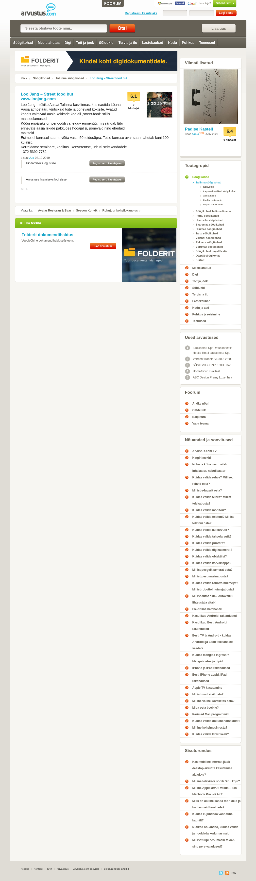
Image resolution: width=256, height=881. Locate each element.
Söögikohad (23, 43)
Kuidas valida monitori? (209, 510)
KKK (49, 868)
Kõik (24, 78)
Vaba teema (200, 423)
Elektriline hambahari (207, 609)
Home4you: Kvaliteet (202, 371)
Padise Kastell (199, 129)
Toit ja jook (85, 43)
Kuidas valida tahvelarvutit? (212, 536)
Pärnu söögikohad (207, 215)
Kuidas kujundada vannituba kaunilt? (212, 817)
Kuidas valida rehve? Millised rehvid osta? (213, 481)
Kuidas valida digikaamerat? (212, 550)
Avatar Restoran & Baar (54, 210)
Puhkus (188, 43)
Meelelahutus (49, 43)
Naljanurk (199, 417)
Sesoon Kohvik (87, 210)
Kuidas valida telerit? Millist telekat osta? (211, 500)
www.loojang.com (38, 99)
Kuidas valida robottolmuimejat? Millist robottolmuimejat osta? (215, 586)
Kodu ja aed (200, 308)
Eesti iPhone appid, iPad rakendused (209, 678)
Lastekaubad (152, 43)
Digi (68, 43)
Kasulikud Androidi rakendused (214, 616)
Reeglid (25, 868)
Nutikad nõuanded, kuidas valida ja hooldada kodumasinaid (215, 830)
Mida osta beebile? (205, 707)
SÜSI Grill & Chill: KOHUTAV (208, 365)
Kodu (172, 43)
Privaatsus (63, 868)
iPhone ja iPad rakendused (211, 668)
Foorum (192, 392)
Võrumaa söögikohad (209, 246)
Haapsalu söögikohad (209, 220)
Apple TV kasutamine (207, 687)
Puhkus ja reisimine (206, 314)
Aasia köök (209, 195)
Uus (31, 158)
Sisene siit (214, 3)
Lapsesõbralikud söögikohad (219, 191)
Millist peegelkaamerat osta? (212, 569)
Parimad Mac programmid (210, 714)
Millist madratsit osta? (208, 694)
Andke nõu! (200, 403)
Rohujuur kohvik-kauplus (120, 210)
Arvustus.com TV (204, 451)
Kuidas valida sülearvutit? (210, 530)
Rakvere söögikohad (209, 242)
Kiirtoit (200, 260)
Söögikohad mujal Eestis (211, 251)
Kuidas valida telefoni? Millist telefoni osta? (213, 520)
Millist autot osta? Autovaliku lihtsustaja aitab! (212, 599)
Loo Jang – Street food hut (108, 78)
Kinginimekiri (201, 457)
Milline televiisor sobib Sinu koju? (216, 781)
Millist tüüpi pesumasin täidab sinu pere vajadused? (213, 843)
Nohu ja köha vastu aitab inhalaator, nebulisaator (209, 468)
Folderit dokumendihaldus (47, 234)
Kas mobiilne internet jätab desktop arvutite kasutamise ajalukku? (212, 768)
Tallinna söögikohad (70, 78)
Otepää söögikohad (208, 255)
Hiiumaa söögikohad (209, 229)
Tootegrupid (197, 165)
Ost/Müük (199, 410)
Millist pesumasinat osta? (210, 576)
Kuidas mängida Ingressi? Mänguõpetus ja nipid (210, 658)
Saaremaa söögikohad (210, 224)
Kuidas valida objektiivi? (209, 556)
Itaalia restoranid (212, 200)
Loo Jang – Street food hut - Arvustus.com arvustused (42, 10)
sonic (195, 133)
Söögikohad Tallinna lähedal (214, 211)
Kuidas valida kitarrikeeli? (210, 734)
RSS (234, 872)
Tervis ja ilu (128, 43)
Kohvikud (208, 186)
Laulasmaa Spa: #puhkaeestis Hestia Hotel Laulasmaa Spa (209, 350)
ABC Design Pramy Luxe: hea (208, 377)
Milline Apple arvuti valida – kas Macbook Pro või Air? (214, 791)
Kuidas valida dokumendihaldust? (216, 721)
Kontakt (38, 868)
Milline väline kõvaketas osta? (213, 701)
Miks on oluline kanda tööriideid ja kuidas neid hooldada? (216, 804)
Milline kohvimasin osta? (209, 727)
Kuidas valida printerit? (208, 543)
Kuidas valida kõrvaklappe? (211, 563)
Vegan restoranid (213, 204)
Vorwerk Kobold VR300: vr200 (209, 359)
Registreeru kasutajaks (141, 13)
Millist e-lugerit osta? (207, 490)
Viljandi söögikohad (208, 237)
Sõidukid (106, 43)
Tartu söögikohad (207, 233)
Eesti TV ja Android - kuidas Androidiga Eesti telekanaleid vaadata (213, 642)
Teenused (207, 43)
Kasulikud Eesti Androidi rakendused (209, 626)
